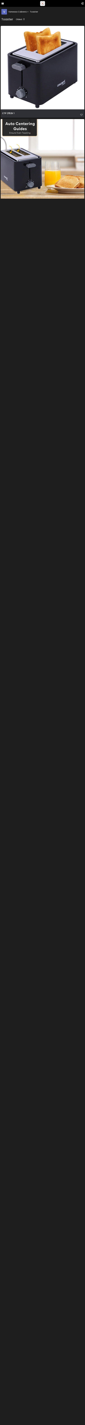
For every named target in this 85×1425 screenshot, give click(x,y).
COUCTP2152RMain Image (16, 859)
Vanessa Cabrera (18, 11)
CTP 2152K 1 (8, 113)
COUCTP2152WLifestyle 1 (15, 1418)
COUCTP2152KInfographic (16, 299)
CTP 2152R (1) (9, 952)
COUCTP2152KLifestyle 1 (15, 486)
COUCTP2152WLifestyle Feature (19, 1139)
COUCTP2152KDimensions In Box (20, 393)
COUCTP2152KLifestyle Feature (19, 206)
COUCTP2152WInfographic (16, 1325)
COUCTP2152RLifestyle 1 (15, 579)
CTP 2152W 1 (8, 1045)
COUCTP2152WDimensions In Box (20, 1232)
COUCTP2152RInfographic (16, 766)
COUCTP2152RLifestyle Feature (19, 672)
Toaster (34, 11)
